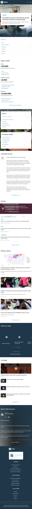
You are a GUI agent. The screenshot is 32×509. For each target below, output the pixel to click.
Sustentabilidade (6, 144)
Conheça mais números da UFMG (16, 105)
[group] (6, 337)
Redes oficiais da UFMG (16, 354)
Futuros (23, 216)
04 (19, 33)
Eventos (15, 498)
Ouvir (2, 428)
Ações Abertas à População (15, 478)
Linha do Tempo (15, 493)
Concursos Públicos (15, 481)
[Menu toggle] (30, 2)
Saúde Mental (5, 142)
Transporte (16, 49)
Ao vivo (6, 412)
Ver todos (4, 146)
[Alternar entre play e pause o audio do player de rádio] (2, 414)
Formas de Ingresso (16, 44)
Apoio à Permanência (15, 483)
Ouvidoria (15, 466)
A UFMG (15, 491)
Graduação (4, 121)
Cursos (16, 42)
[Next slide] (19, 347)
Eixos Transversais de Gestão (15, 469)
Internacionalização (6, 140)
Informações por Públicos (15, 471)
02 (13, 33)
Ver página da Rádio (16, 442)
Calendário (16, 51)
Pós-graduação (5, 123)
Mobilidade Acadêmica (15, 485)
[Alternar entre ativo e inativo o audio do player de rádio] (5, 417)
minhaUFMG (16, 46)
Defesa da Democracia (6, 137)
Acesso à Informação (15, 464)
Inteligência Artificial (6, 139)
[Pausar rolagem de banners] (22, 33)
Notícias (15, 496)
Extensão (4, 126)
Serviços (16, 53)
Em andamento (8, 216)
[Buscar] (27, 116)
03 (16, 33)
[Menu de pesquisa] (28, 2)
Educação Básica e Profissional (8, 119)
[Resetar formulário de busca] (29, 116)
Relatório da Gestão (15, 468)
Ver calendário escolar (16, 195)
